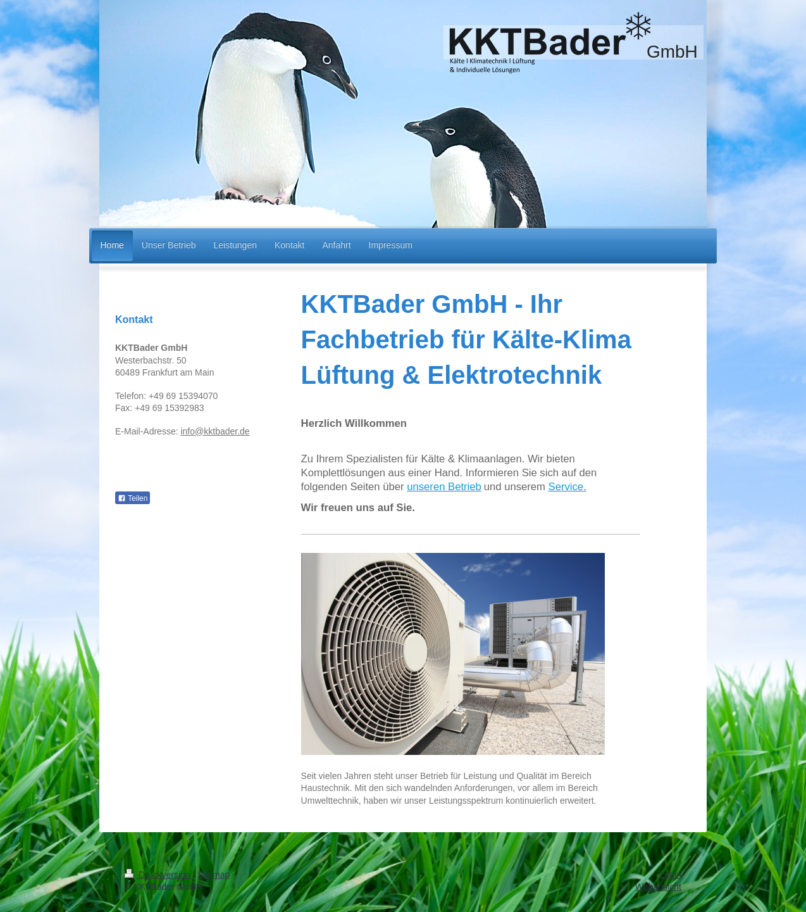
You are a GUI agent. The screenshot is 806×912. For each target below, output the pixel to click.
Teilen (132, 498)
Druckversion (158, 874)
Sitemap (213, 874)
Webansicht (658, 886)
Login (670, 874)
